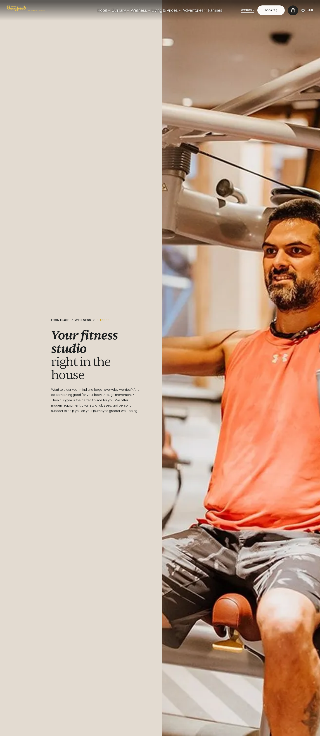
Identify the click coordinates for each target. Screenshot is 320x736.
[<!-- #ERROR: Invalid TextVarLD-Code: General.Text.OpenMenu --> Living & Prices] (166, 10)
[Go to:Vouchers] (293, 10)
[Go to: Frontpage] (50, 10)
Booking (271, 10)
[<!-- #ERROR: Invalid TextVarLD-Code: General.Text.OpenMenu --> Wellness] (140, 10)
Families (215, 10)
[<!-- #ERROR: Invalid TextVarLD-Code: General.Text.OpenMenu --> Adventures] (195, 10)
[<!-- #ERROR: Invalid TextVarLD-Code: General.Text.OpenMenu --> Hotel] (104, 10)
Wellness (83, 320)
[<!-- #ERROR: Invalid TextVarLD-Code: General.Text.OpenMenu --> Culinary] (120, 10)
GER (307, 10)
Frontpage (60, 320)
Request (247, 10)
